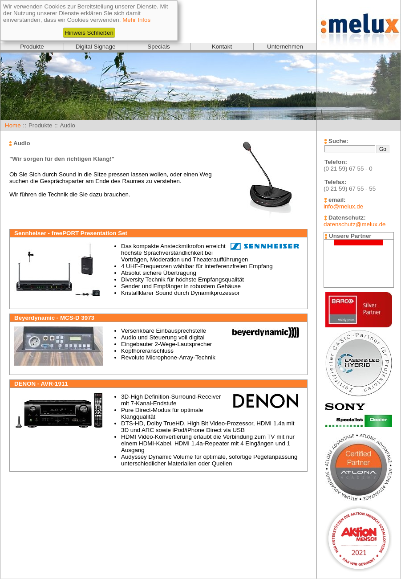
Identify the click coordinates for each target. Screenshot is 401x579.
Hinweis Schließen (89, 32)
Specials (158, 46)
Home (13, 125)
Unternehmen (285, 46)
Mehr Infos (136, 19)
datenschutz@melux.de (354, 224)
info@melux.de (343, 206)
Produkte (32, 46)
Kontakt (222, 46)
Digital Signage (96, 46)
